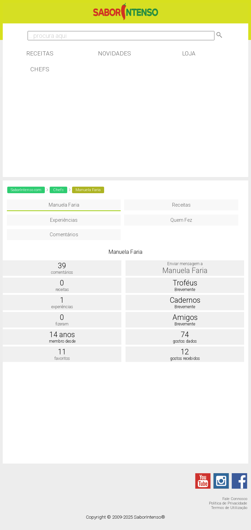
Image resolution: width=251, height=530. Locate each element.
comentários (62, 272)
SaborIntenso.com (26, 190)
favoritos (62, 358)
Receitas (39, 53)
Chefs (39, 69)
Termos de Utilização (229, 508)
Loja (188, 53)
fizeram (62, 324)
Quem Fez (181, 220)
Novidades (114, 53)
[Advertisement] (125, 129)
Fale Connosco (234, 499)
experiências (62, 306)
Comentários (64, 234)
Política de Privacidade (228, 503)
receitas (62, 289)
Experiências (64, 220)
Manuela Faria (64, 205)
